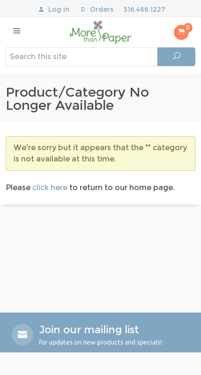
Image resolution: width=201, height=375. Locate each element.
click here (49, 187)
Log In (52, 9)
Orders (95, 9)
